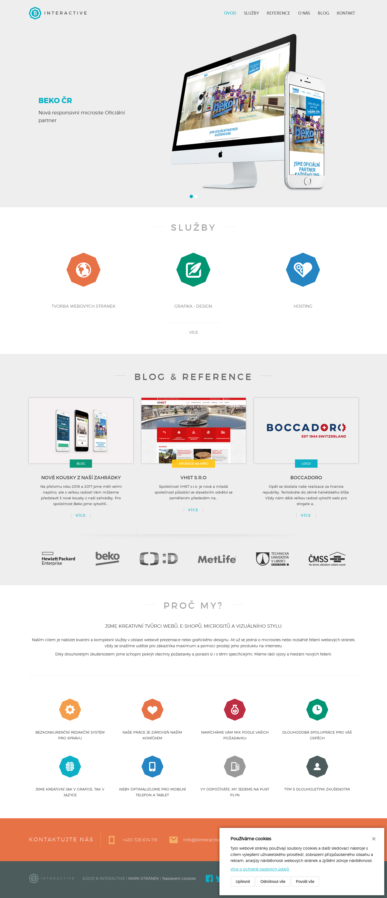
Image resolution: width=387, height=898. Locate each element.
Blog (323, 13)
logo (306, 463)
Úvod (230, 13)
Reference (278, 13)
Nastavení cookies (179, 878)
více (193, 332)
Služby (251, 13)
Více (81, 515)
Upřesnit (243, 881)
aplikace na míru (193, 463)
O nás (304, 13)
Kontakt (346, 13)
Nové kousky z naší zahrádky (81, 478)
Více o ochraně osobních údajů (259, 869)
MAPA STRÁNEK (143, 878)
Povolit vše (305, 881)
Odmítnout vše (272, 881)
